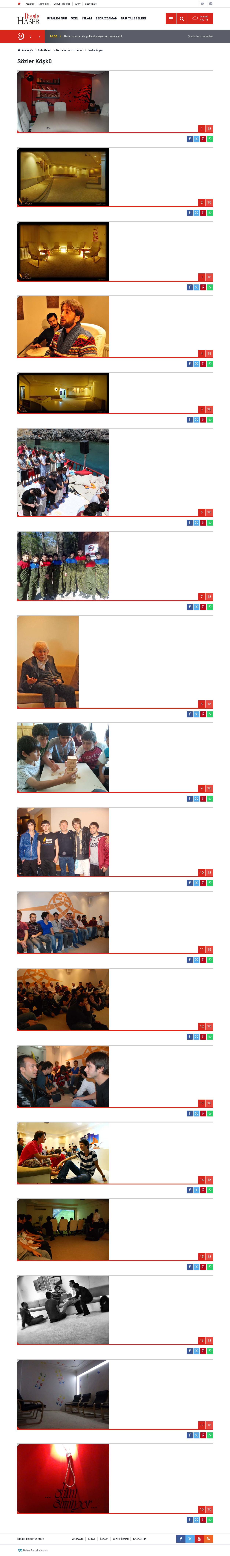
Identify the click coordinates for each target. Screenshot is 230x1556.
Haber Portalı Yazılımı (35, 1550)
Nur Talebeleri (133, 18)
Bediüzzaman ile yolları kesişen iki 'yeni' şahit (93, 36)
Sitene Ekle (91, 3)
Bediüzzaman (106, 18)
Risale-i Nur (57, 18)
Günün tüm (200, 36)
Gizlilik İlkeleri (121, 1539)
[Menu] (171, 18)
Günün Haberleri (62, 3)
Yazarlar (30, 3)
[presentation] (30, 36)
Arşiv (77, 3)
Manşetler (44, 3)
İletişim (104, 1539)
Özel (75, 18)
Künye (91, 1539)
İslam (87, 18)
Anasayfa (78, 1539)
